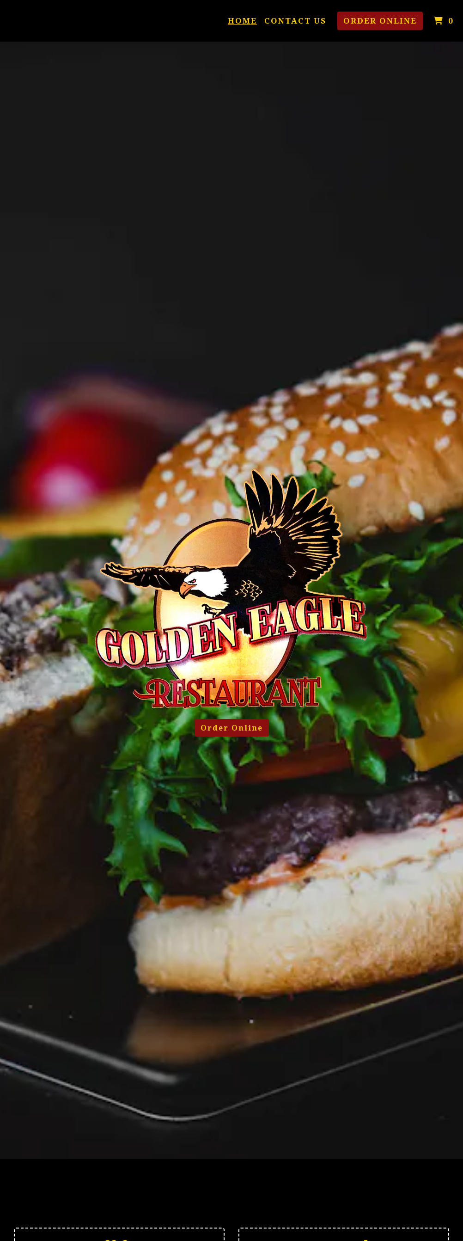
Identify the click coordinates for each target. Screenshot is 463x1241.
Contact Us (295, 20)
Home (242, 20)
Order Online (380, 20)
